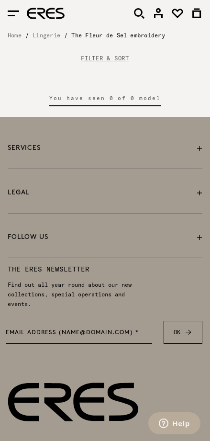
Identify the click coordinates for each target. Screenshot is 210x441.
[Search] (139, 13)
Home (15, 35)
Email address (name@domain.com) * (72, 333)
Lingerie (46, 35)
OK (183, 332)
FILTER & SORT (105, 58)
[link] (158, 13)
